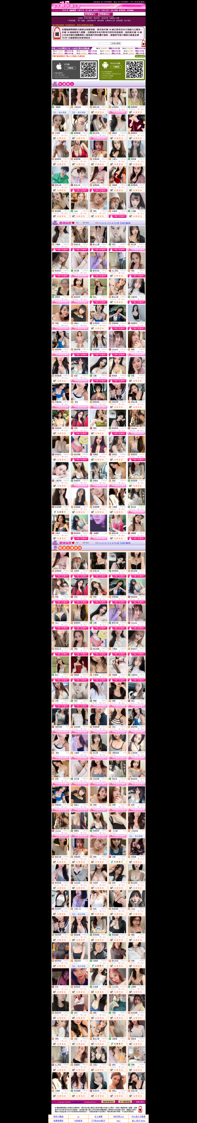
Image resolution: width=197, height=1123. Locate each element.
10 (112, 223)
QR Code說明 (140, 56)
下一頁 (116, 223)
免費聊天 (66, 507)
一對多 (67, 107)
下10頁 (122, 223)
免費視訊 (104, 107)
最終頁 (128, 223)
